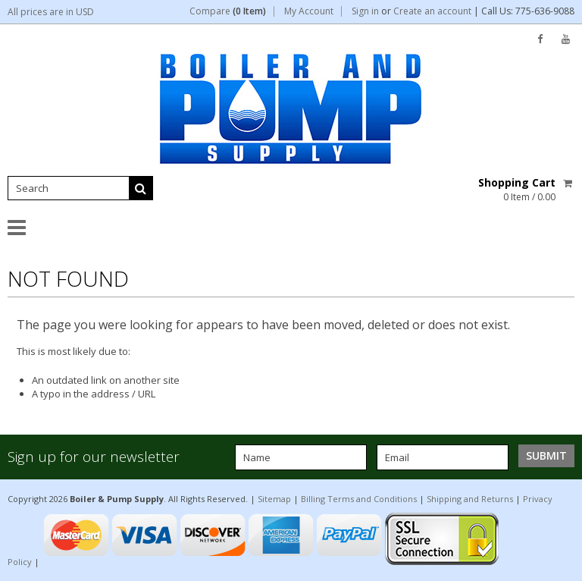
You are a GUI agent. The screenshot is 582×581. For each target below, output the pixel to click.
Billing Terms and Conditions (359, 498)
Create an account (432, 11)
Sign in (365, 11)
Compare (227, 11)
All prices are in (51, 11)
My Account (308, 11)
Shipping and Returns (470, 498)
